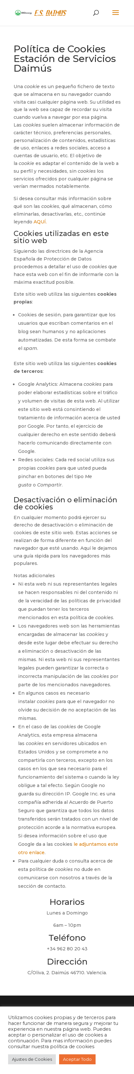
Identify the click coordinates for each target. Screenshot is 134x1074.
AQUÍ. (40, 222)
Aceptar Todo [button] (77, 1059)
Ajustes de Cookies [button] (32, 1059)
